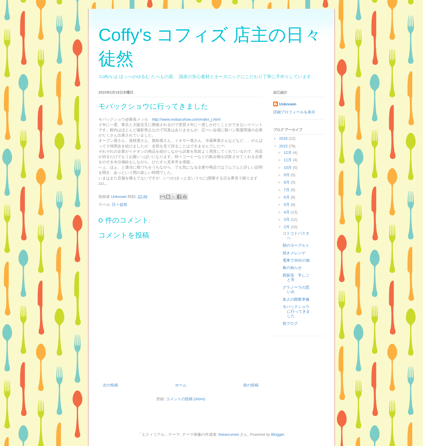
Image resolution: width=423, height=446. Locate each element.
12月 (288, 152)
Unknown (287, 104)
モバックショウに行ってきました (296, 311)
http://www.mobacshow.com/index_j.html (186, 119)
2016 (284, 138)
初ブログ (290, 323)
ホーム (181, 385)
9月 (287, 175)
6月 (287, 197)
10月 (288, 167)
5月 (287, 204)
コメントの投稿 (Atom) (185, 399)
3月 (287, 219)
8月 (287, 182)
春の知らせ (292, 267)
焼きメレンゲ (294, 253)
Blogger (277, 434)
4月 (287, 212)
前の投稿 (250, 385)
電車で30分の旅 (296, 260)
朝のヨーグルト (296, 245)
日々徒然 (119, 204)
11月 (288, 160)
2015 (284, 146)
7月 (287, 190)
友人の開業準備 (296, 299)
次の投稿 (110, 385)
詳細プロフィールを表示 (294, 112)
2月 (287, 227)
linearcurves (229, 434)
